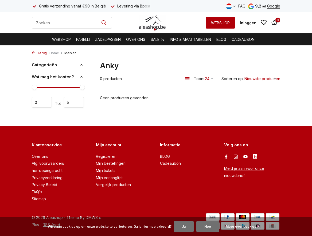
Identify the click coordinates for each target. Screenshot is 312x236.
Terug (39, 53)
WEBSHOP (220, 23)
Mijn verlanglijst (109, 177)
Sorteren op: (232, 78)
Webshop (61, 39)
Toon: (199, 78)
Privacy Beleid (44, 184)
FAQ (241, 6)
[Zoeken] (72, 23)
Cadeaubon (243, 39)
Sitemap (39, 198)
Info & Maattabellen (190, 39)
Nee (207, 227)
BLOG (221, 39)
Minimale (42, 102)
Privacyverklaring (47, 177)
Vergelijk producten (113, 184)
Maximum (74, 102)
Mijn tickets (105, 170)
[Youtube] (245, 157)
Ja (184, 227)
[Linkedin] (255, 157)
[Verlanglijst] (264, 22)
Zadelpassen (108, 39)
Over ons (40, 156)
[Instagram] (236, 157)
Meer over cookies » (242, 227)
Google (273, 6)
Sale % (157, 39)
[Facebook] (226, 157)
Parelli (83, 39)
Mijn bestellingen (111, 163)
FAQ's (37, 192)
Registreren (106, 156)
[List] (187, 78)
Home (56, 53)
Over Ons (135, 39)
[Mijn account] (248, 23)
